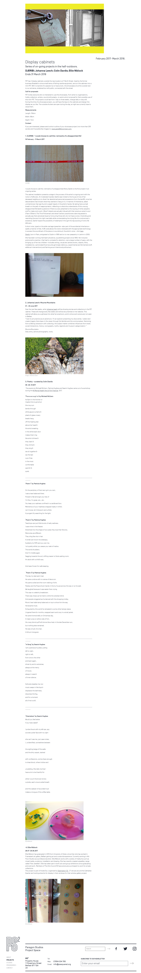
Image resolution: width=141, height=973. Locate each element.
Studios (9, 4)
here (81, 231)
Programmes (11, 7)
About (8, 957)
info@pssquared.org (62, 964)
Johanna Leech (52, 309)
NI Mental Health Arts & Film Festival (45, 391)
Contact (9, 9)
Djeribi (27, 234)
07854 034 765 (59, 961)
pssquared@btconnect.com (62, 129)
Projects (10, 1)
